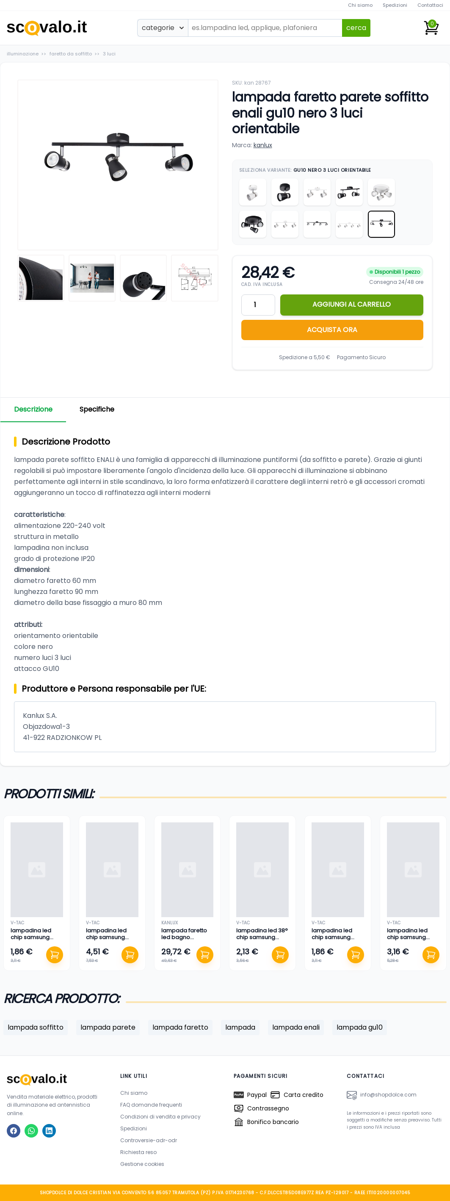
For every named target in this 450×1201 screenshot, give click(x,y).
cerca (356, 28)
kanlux (263, 145)
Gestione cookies (142, 1164)
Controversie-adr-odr (148, 1140)
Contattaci (430, 5)
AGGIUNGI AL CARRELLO (351, 304)
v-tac (17, 923)
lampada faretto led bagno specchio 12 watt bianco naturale (184, 940)
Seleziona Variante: (305, 170)
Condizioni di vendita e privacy (160, 1116)
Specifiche (97, 409)
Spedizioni (395, 5)
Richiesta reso (138, 1152)
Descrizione (33, 409)
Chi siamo (360, 5)
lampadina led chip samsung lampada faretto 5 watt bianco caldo (337, 940)
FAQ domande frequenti (151, 1104)
